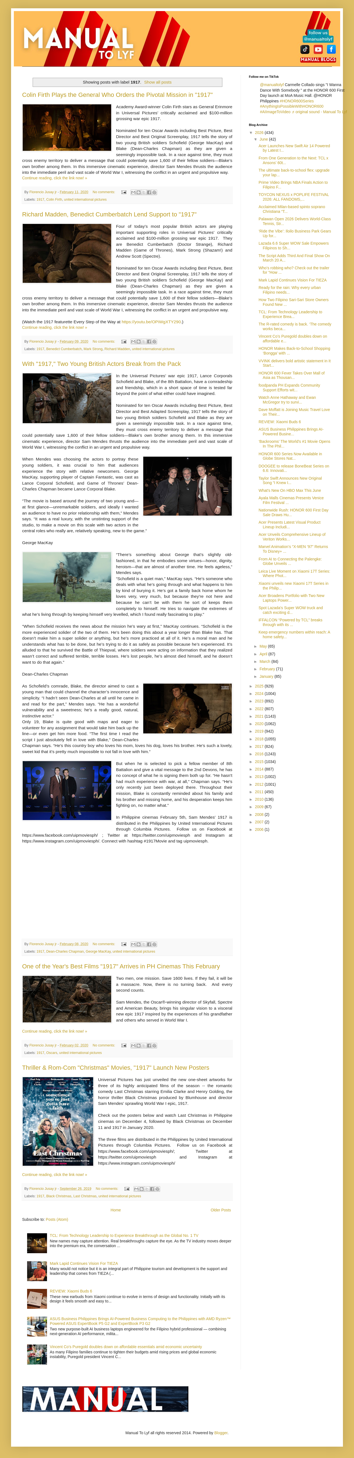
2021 (260, 716)
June (264, 139)
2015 (260, 761)
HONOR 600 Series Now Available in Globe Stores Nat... (290, 456)
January (266, 676)
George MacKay (98, 951)
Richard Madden (117, 349)
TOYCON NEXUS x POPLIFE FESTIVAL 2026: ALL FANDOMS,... (294, 196)
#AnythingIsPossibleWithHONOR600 (292, 106)
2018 (260, 739)
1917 (40, 199)
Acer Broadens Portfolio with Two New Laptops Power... (291, 598)
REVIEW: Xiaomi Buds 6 (71, 1291)
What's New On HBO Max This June (290, 490)
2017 (260, 746)
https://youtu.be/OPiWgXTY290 (151, 321)
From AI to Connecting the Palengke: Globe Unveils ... (290, 561)
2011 (260, 792)
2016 (260, 754)
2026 (260, 132)
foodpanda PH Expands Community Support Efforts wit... (289, 387)
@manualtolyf (272, 84)
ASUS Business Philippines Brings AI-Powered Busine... (291, 431)
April (263, 654)
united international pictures (85, 199)
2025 (260, 686)
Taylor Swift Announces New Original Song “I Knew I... (290, 480)
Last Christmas (85, 1196)
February (267, 669)
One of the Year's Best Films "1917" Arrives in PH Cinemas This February (121, 966)
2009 (260, 807)
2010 (260, 799)
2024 (260, 693)
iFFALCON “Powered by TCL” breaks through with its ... (290, 622)
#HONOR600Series (297, 101)
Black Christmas (58, 1196)
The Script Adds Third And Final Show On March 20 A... (294, 258)
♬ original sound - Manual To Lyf (319, 112)
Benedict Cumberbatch (64, 349)
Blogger (220, 1433)
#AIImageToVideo (275, 112)
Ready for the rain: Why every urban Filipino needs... (290, 289)
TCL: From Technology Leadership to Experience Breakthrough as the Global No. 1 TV (124, 1235)
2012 (260, 784)
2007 (260, 822)
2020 (260, 724)
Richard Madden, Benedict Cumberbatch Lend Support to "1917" (109, 214)
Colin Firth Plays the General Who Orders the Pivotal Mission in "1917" (117, 94)
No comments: (104, 192)
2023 (260, 701)
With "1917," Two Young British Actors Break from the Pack (101, 363)
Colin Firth (54, 199)
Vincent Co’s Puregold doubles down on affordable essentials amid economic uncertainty (126, 1347)
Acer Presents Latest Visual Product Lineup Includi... (290, 524)
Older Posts (221, 1210)
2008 (260, 814)
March (265, 661)
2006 (260, 829)
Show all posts (157, 82)
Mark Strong (93, 349)
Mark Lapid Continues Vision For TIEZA (84, 1263)
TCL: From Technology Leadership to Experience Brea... (290, 314)
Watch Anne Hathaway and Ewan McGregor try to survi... (287, 399)
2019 (260, 731)
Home (116, 1210)
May (263, 646)
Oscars (51, 1053)
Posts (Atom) (57, 1219)
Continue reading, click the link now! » (54, 178)
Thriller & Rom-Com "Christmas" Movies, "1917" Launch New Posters (115, 1067)
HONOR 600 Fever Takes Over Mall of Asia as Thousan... (292, 375)
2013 (260, 776)
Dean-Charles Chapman (65, 951)
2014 (260, 769)
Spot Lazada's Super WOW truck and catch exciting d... (291, 610)
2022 (260, 709)
